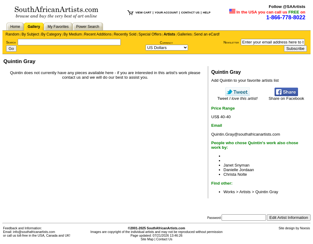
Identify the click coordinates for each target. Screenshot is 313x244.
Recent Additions (98, 34)
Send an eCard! (207, 34)
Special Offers (149, 34)
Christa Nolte (235, 174)
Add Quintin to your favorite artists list (245, 80)
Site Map (147, 239)
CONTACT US (190, 12)
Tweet (237, 96)
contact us (71, 77)
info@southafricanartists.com (34, 232)
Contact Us (164, 239)
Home (15, 26)
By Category (51, 34)
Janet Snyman (236, 165)
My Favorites (58, 26)
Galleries (184, 34)
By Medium (73, 34)
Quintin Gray (266, 192)
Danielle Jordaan (238, 169)
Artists (169, 34)
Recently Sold (125, 34)
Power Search (87, 26)
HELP (206, 12)
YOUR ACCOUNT (166, 12)
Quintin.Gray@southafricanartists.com (245, 134)
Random (12, 34)
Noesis (305, 228)
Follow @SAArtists (287, 6)
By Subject (30, 34)
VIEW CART (143, 12)
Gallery (34, 26)
